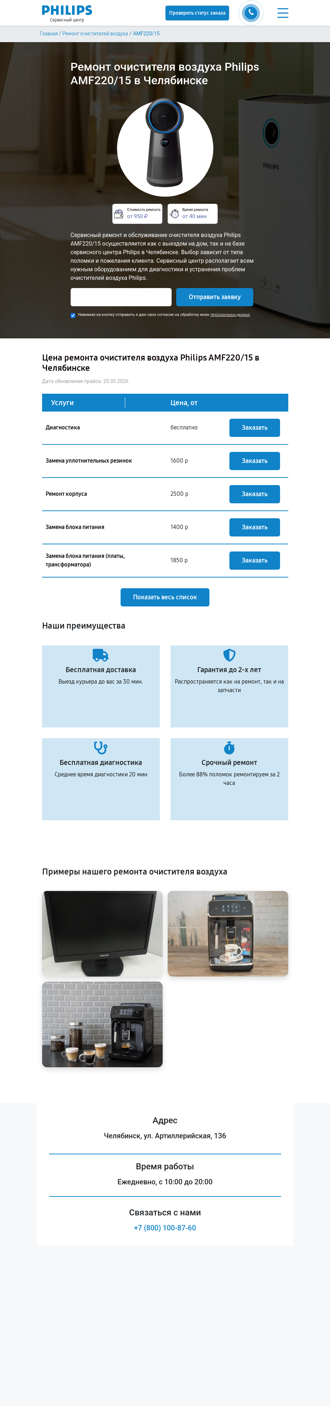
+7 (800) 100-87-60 (165, 1228)
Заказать (255, 428)
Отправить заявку (215, 297)
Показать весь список (165, 597)
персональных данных (230, 314)
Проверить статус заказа (197, 13)
